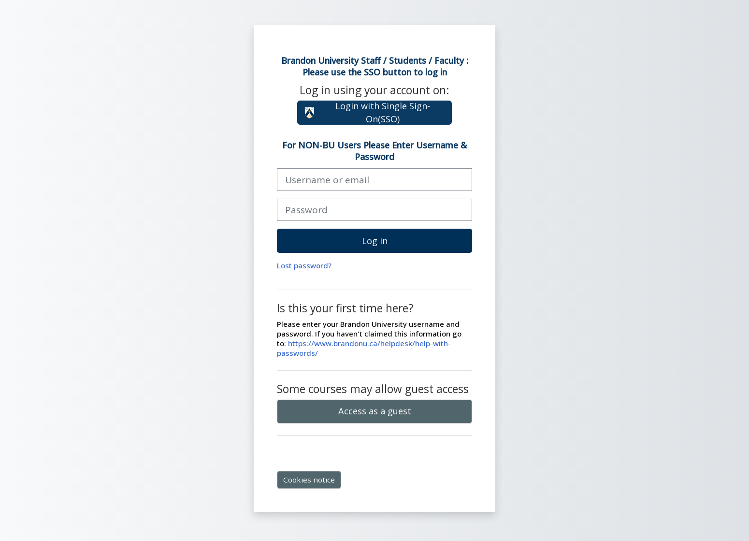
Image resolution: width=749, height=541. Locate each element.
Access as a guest (374, 411)
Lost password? (304, 265)
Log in (375, 241)
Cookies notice (309, 479)
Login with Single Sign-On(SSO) (367, 113)
